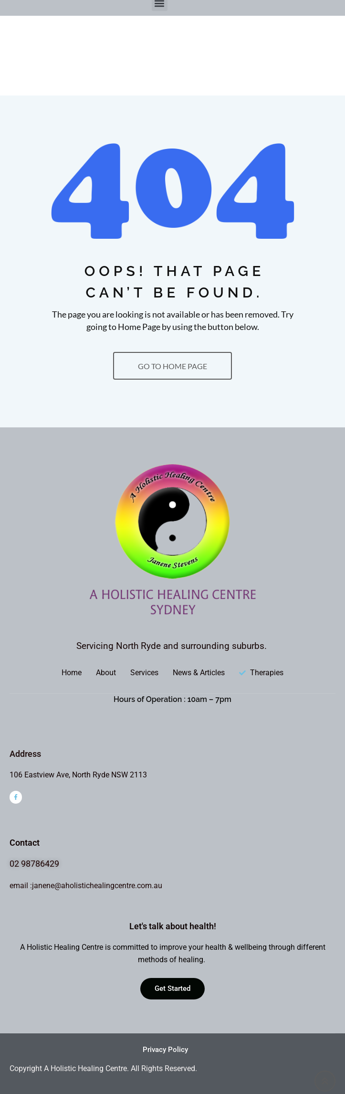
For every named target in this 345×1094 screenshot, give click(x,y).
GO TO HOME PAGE (172, 366)
